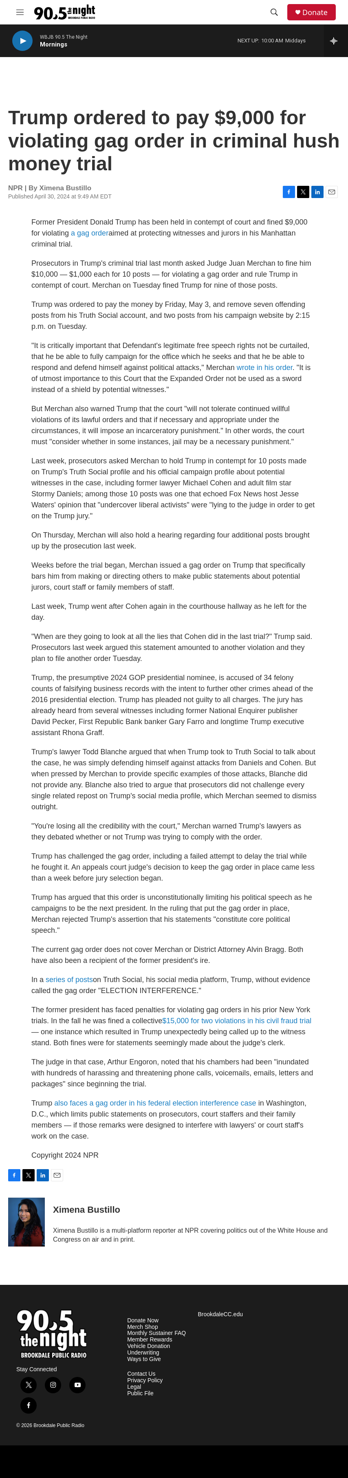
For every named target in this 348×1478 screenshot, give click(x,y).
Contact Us (141, 1374)
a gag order (89, 233)
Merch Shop (142, 1327)
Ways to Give (144, 1359)
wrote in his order (265, 367)
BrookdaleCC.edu (220, 1314)
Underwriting (143, 1353)
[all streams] (336, 40)
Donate (315, 12)
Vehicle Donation (148, 1346)
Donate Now (143, 1320)
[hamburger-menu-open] (20, 12)
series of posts (69, 980)
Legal (134, 1387)
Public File (140, 1393)
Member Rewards (149, 1340)
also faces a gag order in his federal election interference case (155, 1103)
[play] (22, 41)
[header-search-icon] (274, 12)
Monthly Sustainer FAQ (156, 1333)
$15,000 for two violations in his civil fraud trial (236, 1021)
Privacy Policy (145, 1380)
